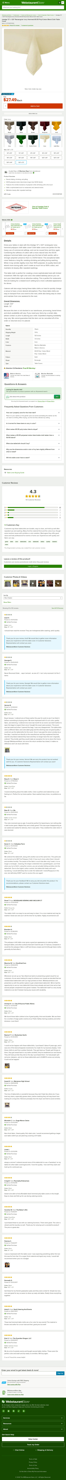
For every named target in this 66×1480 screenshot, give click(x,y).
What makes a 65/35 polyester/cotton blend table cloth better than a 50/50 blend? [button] (30, 436)
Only (4, 97)
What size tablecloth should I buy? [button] (18, 443)
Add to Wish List (33, 113)
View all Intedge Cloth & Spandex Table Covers (40, 207)
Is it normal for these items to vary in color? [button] (21, 423)
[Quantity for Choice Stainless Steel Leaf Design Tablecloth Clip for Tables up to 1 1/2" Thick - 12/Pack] (47, 233)
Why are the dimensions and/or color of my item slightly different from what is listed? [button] (30, 451)
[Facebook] (13, 1411)
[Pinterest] (23, 1411)
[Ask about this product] (33, 396)
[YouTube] (8, 1411)
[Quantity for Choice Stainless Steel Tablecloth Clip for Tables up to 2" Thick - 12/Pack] (26, 233)
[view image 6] (50, 583)
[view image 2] (16, 583)
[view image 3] (24, 583)
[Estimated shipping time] (33, 173)
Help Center (33, 1439)
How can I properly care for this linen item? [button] (21, 413)
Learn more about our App (15, 1394)
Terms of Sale (33, 1459)
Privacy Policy (50, 401)
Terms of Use (41, 401)
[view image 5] (41, 583)
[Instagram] (3, 1411)
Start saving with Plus (13, 1384)
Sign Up (60, 1373)
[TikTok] (18, 1411)
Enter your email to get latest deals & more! (20, 1370)
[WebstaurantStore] (26, 1401)
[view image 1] (7, 583)
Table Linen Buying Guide (21, 472)
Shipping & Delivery (44, 1450)
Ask (57, 397)
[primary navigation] (6, 2)
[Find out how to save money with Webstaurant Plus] (4, 224)
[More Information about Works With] (12, 220)
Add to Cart (10, 233)
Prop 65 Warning (29, 368)
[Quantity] (5, 106)
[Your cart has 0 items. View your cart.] (61, 2)
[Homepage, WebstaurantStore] (33, 3)
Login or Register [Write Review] (33, 566)
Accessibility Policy (33, 1468)
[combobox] (33, 7)
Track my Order (33, 1445)
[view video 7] (58, 583)
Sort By (6, 595)
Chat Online (18, 1450)
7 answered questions (27, 25)
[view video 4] (33, 583)
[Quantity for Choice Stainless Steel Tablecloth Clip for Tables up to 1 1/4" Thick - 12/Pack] (4, 233)
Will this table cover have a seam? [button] (18, 458)
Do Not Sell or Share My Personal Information (33, 1471)
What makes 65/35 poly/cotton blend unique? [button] (22, 429)
